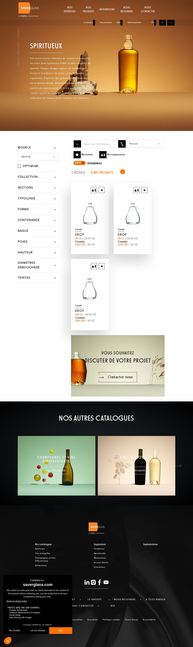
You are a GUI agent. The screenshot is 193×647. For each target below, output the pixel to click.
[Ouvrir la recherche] (162, 3)
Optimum (30, 166)
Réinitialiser (94, 163)
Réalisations (100, 558)
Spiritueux (40, 549)
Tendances (99, 549)
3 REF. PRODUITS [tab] (102, 173)
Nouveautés (100, 554)
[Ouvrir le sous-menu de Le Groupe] (94, 3)
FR (152, 3)
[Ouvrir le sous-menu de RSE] (121, 3)
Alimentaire (41, 566)
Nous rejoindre (127, 15)
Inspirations (107, 15)
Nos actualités (106, 3)
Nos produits (88, 15)
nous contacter (82, 606)
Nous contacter (148, 15)
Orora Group (131, 620)
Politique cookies (111, 620)
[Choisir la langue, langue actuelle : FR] (155, 3)
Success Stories (101, 563)
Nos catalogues (43, 544)
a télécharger (156, 599)
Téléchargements (134, 3)
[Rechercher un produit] (97, 144)
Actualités (92, 620)
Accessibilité (149, 620)
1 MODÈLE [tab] (78, 173)
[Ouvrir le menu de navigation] (171, 3)
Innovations (99, 567)
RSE (118, 3)
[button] (177, 465)
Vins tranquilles (42, 554)
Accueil (18, 61)
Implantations (150, 544)
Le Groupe (88, 3)
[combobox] (144, 144)
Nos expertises (70, 15)
